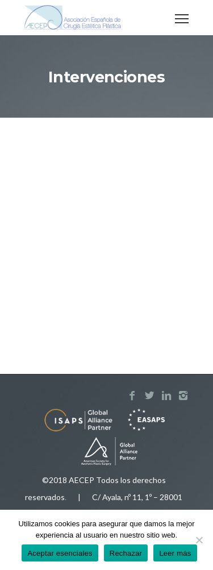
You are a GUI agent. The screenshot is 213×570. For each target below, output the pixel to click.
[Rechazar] (198, 540)
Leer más (175, 553)
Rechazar (126, 553)
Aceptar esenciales (59, 553)
